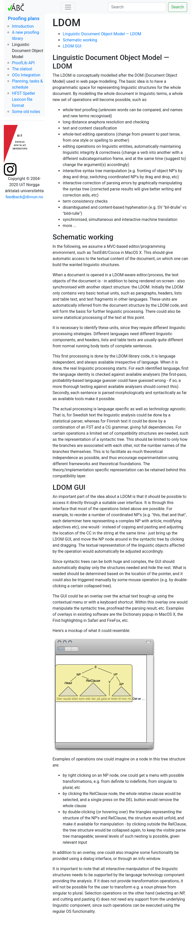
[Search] (137, 7)
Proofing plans (24, 18)
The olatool (22, 69)
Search (177, 7)
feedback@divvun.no (24, 196)
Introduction (23, 26)
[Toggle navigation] (68, 7)
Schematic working (80, 40)
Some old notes (26, 111)
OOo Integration (26, 75)
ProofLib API (23, 62)
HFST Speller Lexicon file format (23, 99)
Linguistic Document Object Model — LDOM (102, 33)
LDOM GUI (72, 46)
